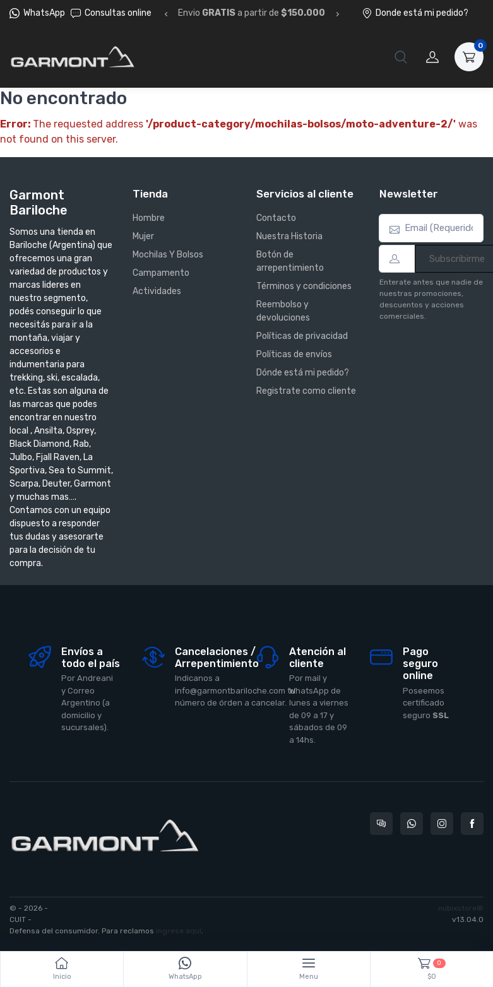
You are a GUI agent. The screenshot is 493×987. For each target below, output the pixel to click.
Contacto (276, 218)
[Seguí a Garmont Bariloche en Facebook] (472, 823)
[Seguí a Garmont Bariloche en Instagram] (442, 823)
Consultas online (111, 13)
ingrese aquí (178, 930)
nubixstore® (461, 908)
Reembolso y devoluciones (283, 311)
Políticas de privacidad (302, 336)
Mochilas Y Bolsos (168, 254)
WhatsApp (44, 13)
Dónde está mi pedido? (302, 372)
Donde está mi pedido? (415, 13)
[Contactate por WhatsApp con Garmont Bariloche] (411, 823)
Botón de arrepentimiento (290, 261)
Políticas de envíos (294, 354)
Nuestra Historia (289, 236)
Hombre (149, 218)
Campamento (161, 273)
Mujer (143, 236)
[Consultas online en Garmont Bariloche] (381, 823)
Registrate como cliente (306, 391)
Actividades (157, 291)
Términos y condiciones (304, 286)
